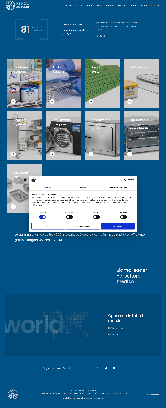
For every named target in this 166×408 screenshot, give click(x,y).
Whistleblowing (69, 398)
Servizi (89, 5)
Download (109, 5)
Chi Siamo (66, 5)
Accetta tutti (117, 226)
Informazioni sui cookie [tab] (119, 187)
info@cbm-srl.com (118, 393)
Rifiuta (48, 226)
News (98, 5)
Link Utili (132, 5)
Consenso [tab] (47, 187)
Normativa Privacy (84, 398)
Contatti (143, 5)
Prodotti (78, 5)
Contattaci (114, 334)
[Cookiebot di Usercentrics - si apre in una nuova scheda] (124, 179)
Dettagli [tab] (83, 187)
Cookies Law (98, 398)
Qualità (121, 5)
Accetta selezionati (83, 226)
